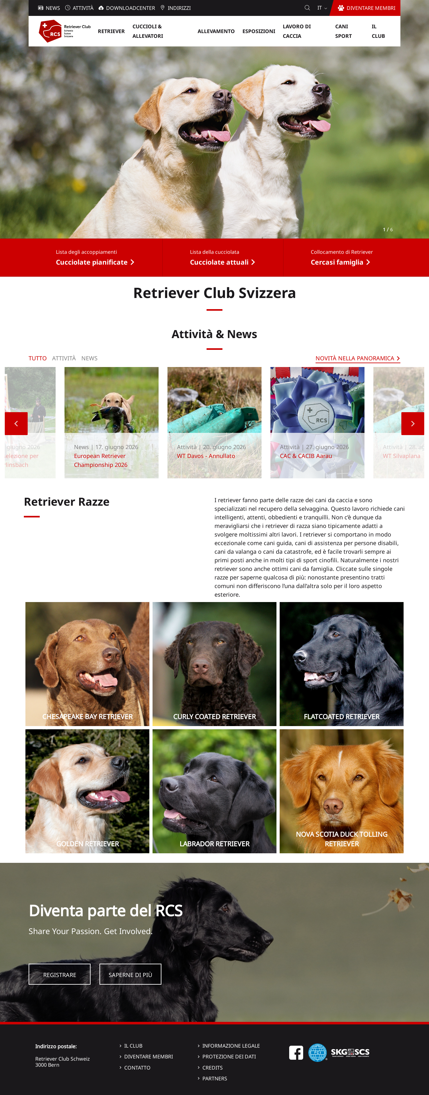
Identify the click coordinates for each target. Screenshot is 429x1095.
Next (412, 423)
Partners (214, 1078)
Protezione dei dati (229, 1056)
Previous (16, 423)
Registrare (59, 975)
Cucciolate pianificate (92, 262)
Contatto (137, 1067)
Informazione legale (231, 1045)
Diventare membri (148, 1056)
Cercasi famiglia (337, 262)
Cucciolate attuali (219, 262)
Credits (212, 1067)
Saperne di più (130, 975)
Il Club (133, 1045)
